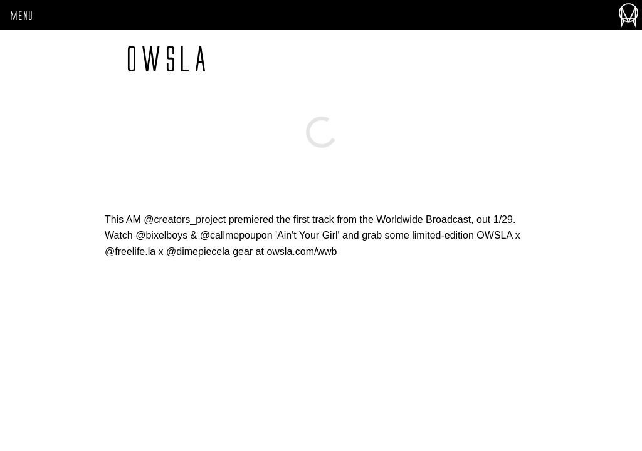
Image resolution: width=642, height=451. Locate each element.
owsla (167, 59)
